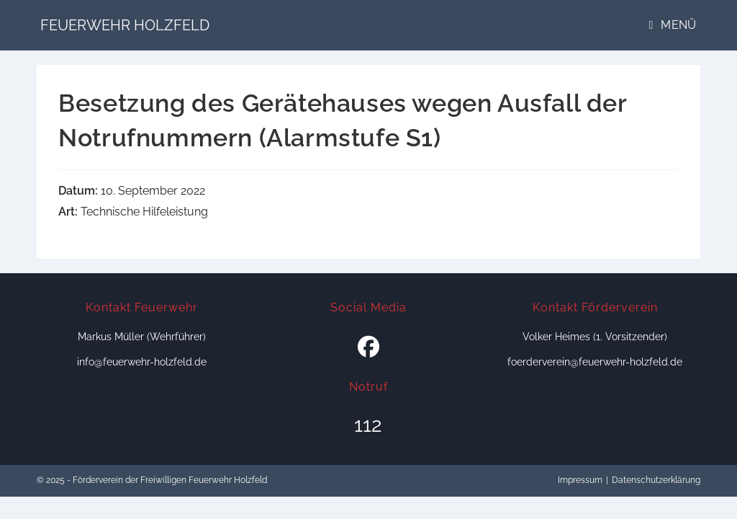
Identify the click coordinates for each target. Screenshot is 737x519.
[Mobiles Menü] (673, 25)
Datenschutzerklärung (656, 480)
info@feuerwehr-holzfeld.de (142, 362)
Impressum (580, 480)
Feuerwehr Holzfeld (124, 25)
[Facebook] (368, 347)
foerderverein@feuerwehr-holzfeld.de (594, 362)
